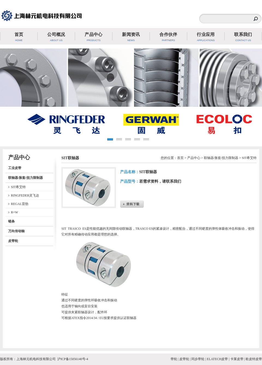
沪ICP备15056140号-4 (72, 359)
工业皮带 (14, 168)
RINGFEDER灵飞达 (25, 195)
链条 (11, 221)
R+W (14, 212)
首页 (180, 158)
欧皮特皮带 (254, 359)
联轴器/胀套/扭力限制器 (25, 178)
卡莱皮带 (236, 359)
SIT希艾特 (18, 187)
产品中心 (193, 158)
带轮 (174, 359)
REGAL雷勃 (19, 204)
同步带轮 (197, 359)
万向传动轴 (16, 231)
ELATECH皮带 (217, 359)
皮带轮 (13, 241)
